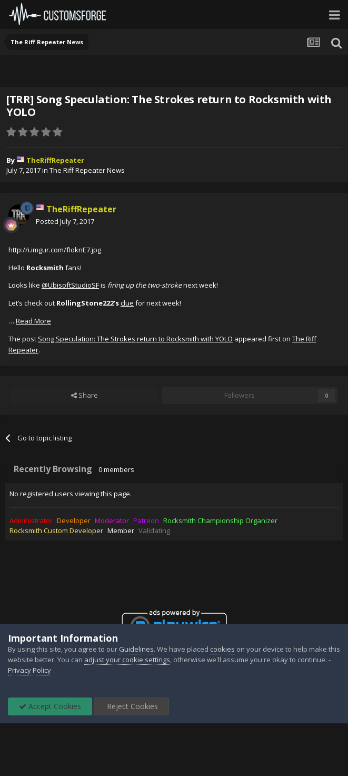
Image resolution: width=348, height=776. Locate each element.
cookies (222, 649)
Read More (33, 321)
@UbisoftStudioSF (70, 285)
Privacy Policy (29, 670)
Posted (65, 221)
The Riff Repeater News (87, 170)
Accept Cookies (50, 706)
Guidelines (136, 649)
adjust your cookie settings (127, 659)
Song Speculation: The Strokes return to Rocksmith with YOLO (135, 338)
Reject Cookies (131, 706)
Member (120, 530)
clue (127, 303)
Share (84, 395)
